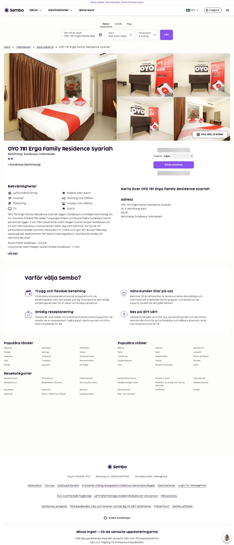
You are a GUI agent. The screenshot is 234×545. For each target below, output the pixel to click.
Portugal (84, 365)
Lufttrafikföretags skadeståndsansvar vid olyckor (126, 496)
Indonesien (23, 47)
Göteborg (122, 356)
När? (111, 33)
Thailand (46, 360)
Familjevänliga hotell (128, 382)
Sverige (45, 352)
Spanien (8, 348)
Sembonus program (54, 506)
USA (6, 360)
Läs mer (13, 253)
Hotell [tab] (118, 24)
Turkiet (7, 352)
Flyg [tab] (129, 24)
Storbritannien (87, 356)
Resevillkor (35, 485)
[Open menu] (227, 10)
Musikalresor (124, 390)
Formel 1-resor (163, 378)
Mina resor (87, 10)
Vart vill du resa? (73, 33)
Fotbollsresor (86, 378)
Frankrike (84, 348)
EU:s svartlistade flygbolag (74, 496)
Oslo (196, 365)
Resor (36, 10)
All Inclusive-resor (88, 382)
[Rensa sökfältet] (100, 35)
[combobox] (80, 36)
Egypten (46, 365)
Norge (7, 365)
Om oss (49, 485)
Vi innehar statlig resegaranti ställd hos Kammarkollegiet (118, 485)
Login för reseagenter (192, 485)
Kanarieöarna (87, 360)
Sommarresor (11, 378)
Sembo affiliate (182, 506)
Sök (166, 35)
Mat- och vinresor (126, 394)
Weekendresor (201, 382)
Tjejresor (8, 394)
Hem (7, 47)
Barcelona (199, 348)
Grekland (46, 356)
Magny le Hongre (164, 365)
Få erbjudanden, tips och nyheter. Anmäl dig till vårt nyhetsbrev (110, 506)
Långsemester (87, 394)
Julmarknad (199, 378)
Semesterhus (10, 382)
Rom (158, 352)
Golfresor (160, 390)
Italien (83, 352)
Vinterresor (47, 378)
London (197, 352)
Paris (120, 352)
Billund (121, 348)
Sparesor (46, 390)
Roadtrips (8, 390)
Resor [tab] (106, 24)
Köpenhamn (162, 356)
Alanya (159, 348)
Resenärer (145, 33)
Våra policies (169, 496)
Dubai (158, 360)
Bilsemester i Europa (52, 382)
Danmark (46, 348)
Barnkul (83, 390)
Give (120, 365)
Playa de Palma (201, 356)
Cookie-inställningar (117, 518)
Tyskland (8, 356)
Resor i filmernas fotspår (54, 394)
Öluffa (197, 390)
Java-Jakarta (45, 47)
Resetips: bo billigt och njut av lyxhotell (170, 384)
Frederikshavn (125, 360)
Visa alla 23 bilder (209, 134)
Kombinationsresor (127, 378)
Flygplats (157, 156)
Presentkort (162, 506)
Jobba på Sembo (68, 485)
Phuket (197, 360)
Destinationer (60, 10)
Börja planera (173, 165)
